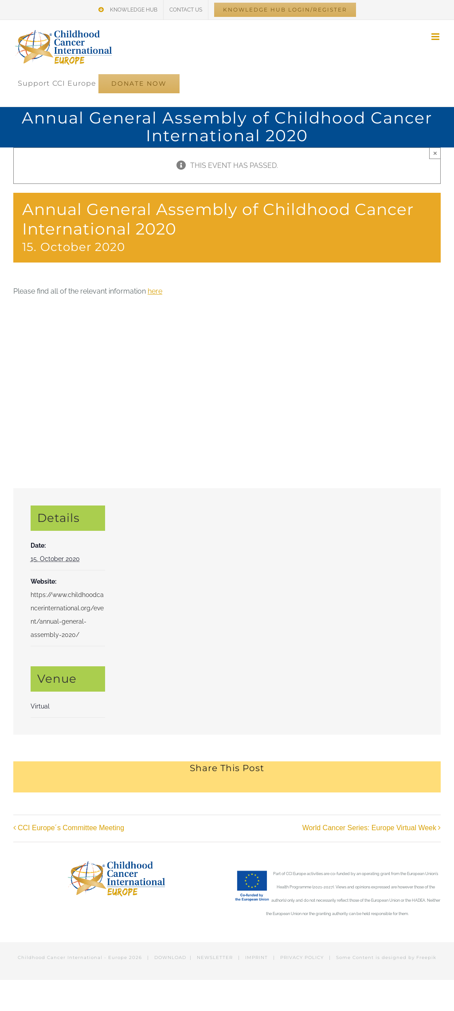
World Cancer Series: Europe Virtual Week (369, 828)
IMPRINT (256, 957)
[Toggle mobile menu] (436, 36)
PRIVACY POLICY (302, 957)
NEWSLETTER (215, 957)
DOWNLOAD (170, 957)
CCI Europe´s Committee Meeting (71, 828)
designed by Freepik (409, 957)
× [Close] (435, 153)
